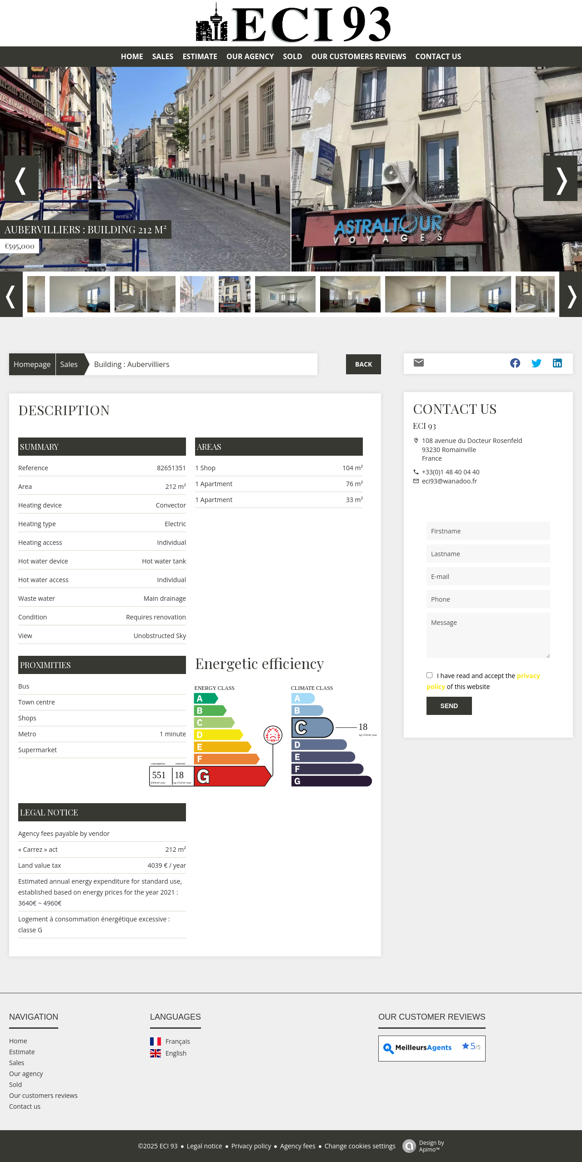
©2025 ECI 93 (157, 1146)
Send (449, 705)
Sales (69, 364)
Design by (421, 1146)
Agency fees (297, 1146)
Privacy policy (251, 1146)
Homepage (32, 364)
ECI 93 (424, 425)
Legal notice (204, 1146)
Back (363, 364)
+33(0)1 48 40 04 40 (451, 472)
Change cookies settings (360, 1146)
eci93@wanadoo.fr (449, 481)
